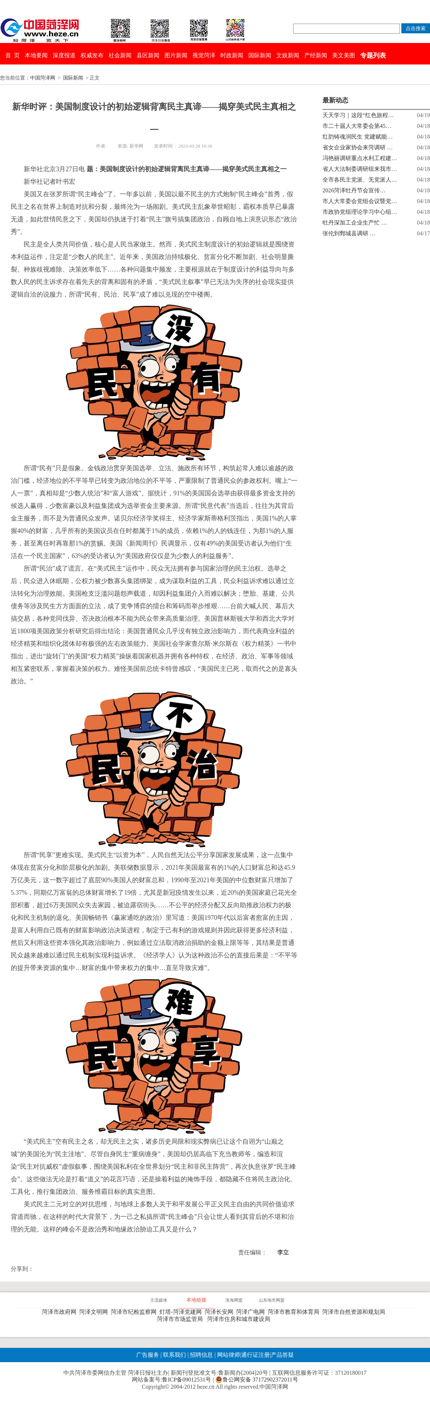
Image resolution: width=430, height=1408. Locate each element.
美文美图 (343, 55)
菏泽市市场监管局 (181, 1319)
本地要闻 (36, 55)
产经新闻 (315, 55)
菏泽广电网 (252, 1312)
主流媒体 (158, 1300)
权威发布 (92, 55)
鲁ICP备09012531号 (186, 1379)
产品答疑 (282, 1355)
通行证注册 (255, 1355)
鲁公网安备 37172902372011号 (256, 1379)
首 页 (12, 55)
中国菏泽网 (42, 78)
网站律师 (228, 1355)
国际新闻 (259, 55)
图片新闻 (175, 55)
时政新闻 (231, 55)
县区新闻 (148, 55)
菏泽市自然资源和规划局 (355, 1312)
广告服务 (147, 1355)
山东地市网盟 (272, 1300)
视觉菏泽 (203, 55)
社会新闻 (120, 55)
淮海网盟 (234, 1300)
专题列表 (373, 55)
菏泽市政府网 (60, 1312)
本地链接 (196, 1300)
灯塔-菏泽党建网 (181, 1312)
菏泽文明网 (95, 1312)
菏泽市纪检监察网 (135, 1312)
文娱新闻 (287, 55)
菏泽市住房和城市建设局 (240, 1319)
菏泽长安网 (220, 1312)
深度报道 (64, 55)
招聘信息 (201, 1355)
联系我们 (174, 1355)
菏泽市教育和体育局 (295, 1312)
